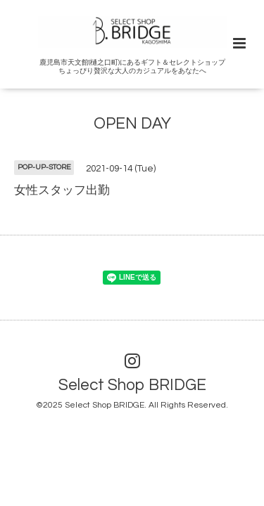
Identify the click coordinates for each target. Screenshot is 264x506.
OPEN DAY (132, 124)
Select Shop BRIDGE (132, 385)
